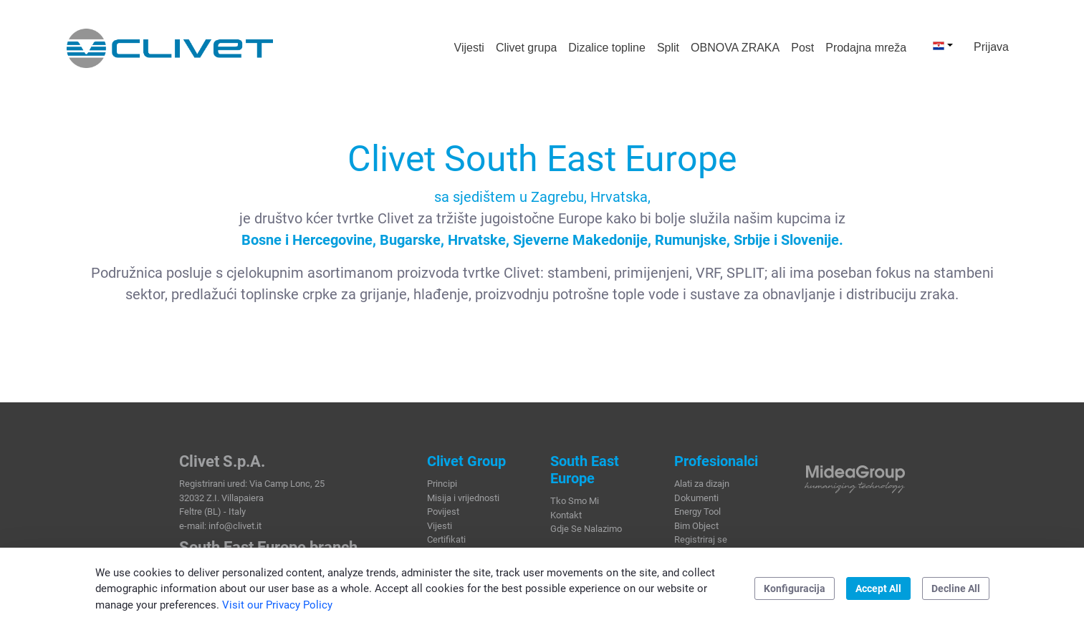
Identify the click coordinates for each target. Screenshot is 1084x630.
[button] (942, 45)
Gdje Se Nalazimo (586, 528)
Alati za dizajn (701, 483)
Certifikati (446, 539)
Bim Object (696, 525)
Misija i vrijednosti (463, 498)
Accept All (878, 588)
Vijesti (439, 525)
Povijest (443, 511)
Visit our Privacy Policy (277, 604)
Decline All (955, 588)
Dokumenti (696, 498)
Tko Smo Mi (574, 500)
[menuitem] (469, 48)
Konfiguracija (794, 588)
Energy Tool (697, 511)
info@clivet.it (235, 525)
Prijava (991, 47)
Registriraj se (700, 539)
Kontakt (566, 515)
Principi (442, 483)
